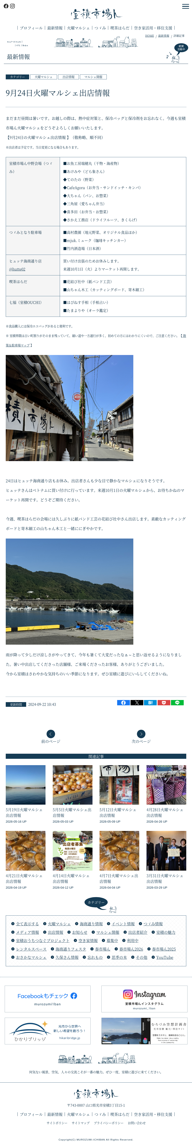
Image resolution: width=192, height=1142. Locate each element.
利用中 (132, 940)
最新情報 (55, 28)
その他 (141, 957)
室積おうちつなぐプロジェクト (43, 940)
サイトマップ (81, 1123)
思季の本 (119, 957)
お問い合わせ (137, 1123)
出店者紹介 (137, 932)
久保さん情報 (66, 957)
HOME (149, 36)
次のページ (141, 740)
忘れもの (95, 957)
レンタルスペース (31, 949)
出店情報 (68, 76)
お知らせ (79, 932)
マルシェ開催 (93, 76)
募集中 (112, 940)
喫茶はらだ (119, 28)
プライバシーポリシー (109, 1123)
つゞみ (100, 28)
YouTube (164, 957)
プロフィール (31, 28)
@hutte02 (17, 269)
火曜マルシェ (78, 28)
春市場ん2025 (164, 949)
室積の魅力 (165, 932)
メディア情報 (27, 932)
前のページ (50, 740)
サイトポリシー (57, 1123)
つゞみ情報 (153, 923)
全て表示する (27, 923)
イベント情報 (123, 923)
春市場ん (102, 949)
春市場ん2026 (131, 949)
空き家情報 (88, 940)
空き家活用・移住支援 (153, 28)
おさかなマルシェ (31, 957)
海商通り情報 (91, 923)
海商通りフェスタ (70, 949)
